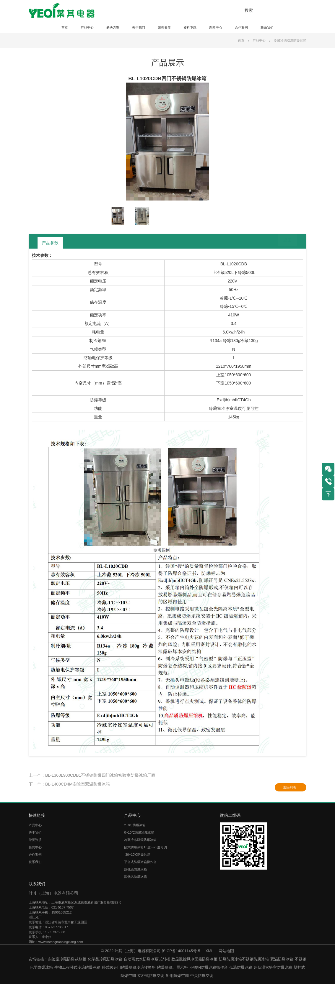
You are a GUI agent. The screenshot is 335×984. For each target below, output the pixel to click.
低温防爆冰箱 (240, 967)
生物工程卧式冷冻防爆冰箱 (77, 967)
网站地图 (226, 951)
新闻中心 (215, 27)
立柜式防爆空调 (150, 975)
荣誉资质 (164, 27)
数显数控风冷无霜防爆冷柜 (194, 959)
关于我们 (138, 27)
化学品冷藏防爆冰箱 (105, 959)
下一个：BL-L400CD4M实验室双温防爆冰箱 (69, 784)
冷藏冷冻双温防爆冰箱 (290, 40)
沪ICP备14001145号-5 (181, 951)
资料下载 (189, 27)
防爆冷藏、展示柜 (172, 967)
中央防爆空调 (201, 975)
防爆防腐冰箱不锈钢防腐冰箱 (244, 959)
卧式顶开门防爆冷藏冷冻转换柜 (129, 967)
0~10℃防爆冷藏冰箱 (139, 832)
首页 (64, 27)
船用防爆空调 (177, 975)
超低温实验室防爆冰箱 (273, 967)
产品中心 (87, 27)
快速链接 (37, 815)
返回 (283, 243)
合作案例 (241, 27)
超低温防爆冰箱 (135, 869)
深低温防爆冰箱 (135, 876)
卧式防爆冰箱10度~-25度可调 (145, 847)
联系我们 (267, 27)
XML (209, 951)
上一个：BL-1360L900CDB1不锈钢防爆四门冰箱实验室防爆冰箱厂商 (92, 775)
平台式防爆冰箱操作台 (140, 862)
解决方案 (112, 27)
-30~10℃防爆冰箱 (137, 854)
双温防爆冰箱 (281, 959)
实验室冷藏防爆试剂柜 (67, 959)
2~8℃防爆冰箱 (135, 825)
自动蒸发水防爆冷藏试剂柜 (147, 959)
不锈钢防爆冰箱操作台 (208, 967)
